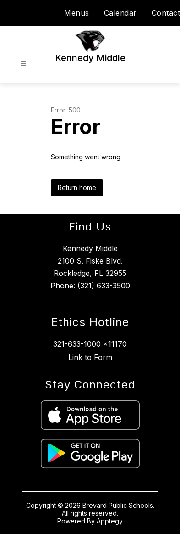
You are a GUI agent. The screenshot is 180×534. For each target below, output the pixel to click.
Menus (76, 12)
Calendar (120, 12)
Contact (166, 12)
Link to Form (90, 357)
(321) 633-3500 (103, 285)
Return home (77, 187)
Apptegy (110, 521)
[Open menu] (23, 63)
